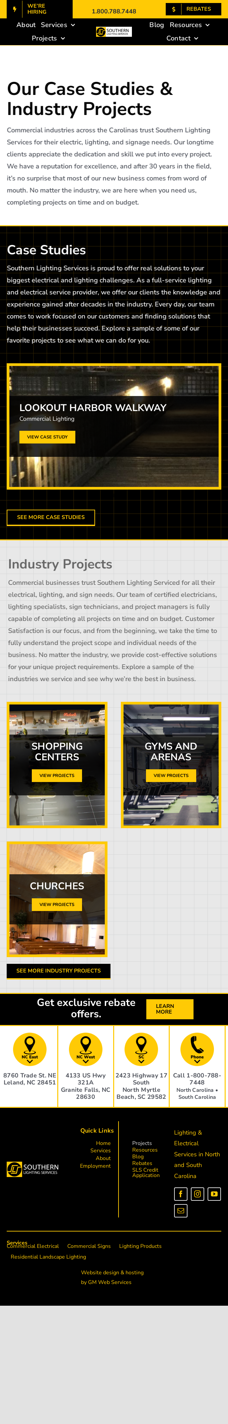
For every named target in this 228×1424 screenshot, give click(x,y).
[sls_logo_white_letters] (32, 1164)
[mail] (180, 1210)
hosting (135, 1272)
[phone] (197, 1035)
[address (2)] (85, 1035)
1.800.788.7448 (114, 11)
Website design (100, 1272)
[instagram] (197, 1194)
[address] (30, 1035)
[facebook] (180, 1194)
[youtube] (214, 1194)
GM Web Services (110, 1282)
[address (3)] (141, 1035)
